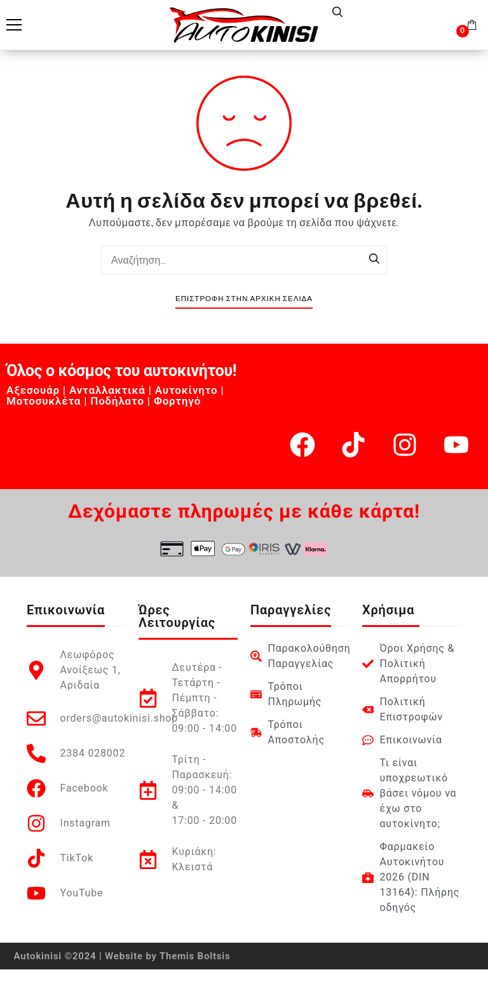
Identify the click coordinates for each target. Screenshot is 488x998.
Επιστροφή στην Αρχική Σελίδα (244, 299)
